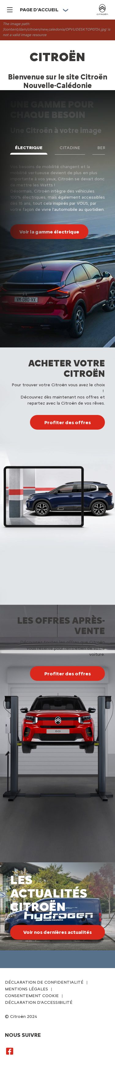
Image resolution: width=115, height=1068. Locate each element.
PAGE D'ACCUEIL (39, 10)
